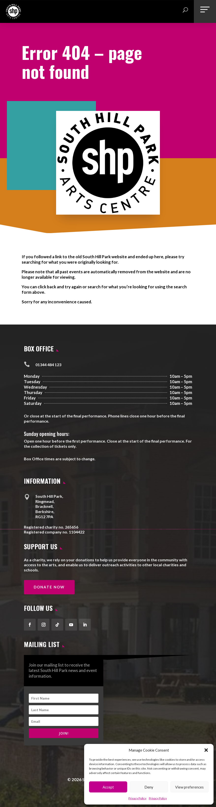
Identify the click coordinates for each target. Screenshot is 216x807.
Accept (108, 787)
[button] (206, 750)
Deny (148, 787)
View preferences (189, 787)
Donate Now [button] (49, 587)
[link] (13, 17)
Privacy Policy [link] (137, 798)
